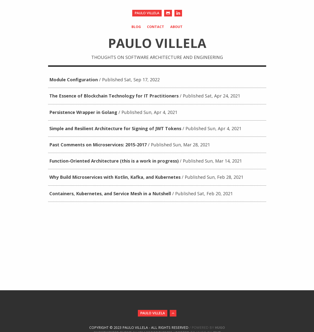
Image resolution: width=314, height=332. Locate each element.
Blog (136, 26)
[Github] (168, 13)
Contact (155, 26)
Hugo (220, 327)
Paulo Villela (147, 13)
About (176, 26)
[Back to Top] (173, 313)
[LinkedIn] (178, 13)
